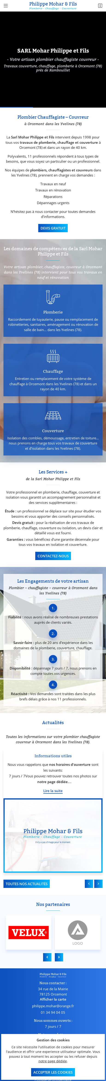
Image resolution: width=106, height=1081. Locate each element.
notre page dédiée (52, 1061)
